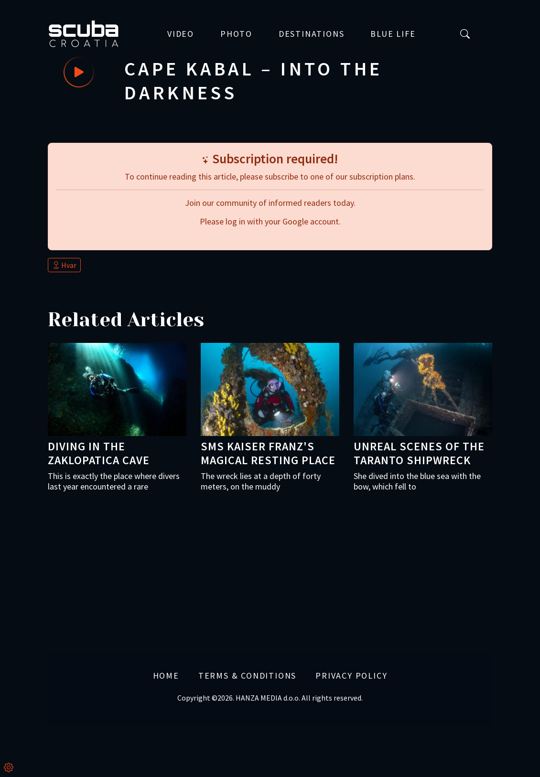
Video (180, 34)
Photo (236, 34)
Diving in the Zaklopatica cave (99, 453)
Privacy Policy (351, 675)
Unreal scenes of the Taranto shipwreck (419, 453)
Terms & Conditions (247, 675)
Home (166, 675)
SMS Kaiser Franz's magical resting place (268, 453)
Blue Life (392, 34)
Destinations (312, 34)
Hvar (64, 265)
